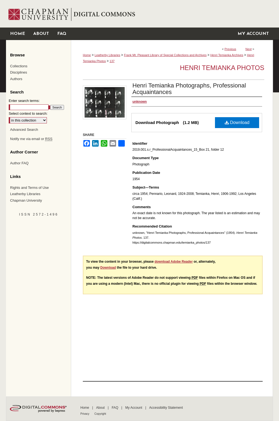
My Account (134, 408)
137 (112, 61)
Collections (19, 66)
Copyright (100, 413)
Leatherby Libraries (107, 55)
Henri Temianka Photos (222, 67)
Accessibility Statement (166, 408)
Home (87, 55)
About (101, 408)
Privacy (85, 413)
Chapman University (26, 200)
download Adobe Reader (173, 261)
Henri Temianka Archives (226, 55)
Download (237, 122)
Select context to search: (28, 113)
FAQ (115, 408)
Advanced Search (24, 130)
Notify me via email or (31, 139)
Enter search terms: (24, 101)
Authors (16, 79)
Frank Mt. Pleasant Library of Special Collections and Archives (165, 55)
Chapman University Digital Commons (172, 14)
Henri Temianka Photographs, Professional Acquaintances (189, 88)
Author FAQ (19, 163)
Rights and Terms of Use (29, 188)
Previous (230, 49)
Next (248, 49)
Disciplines (18, 72)
